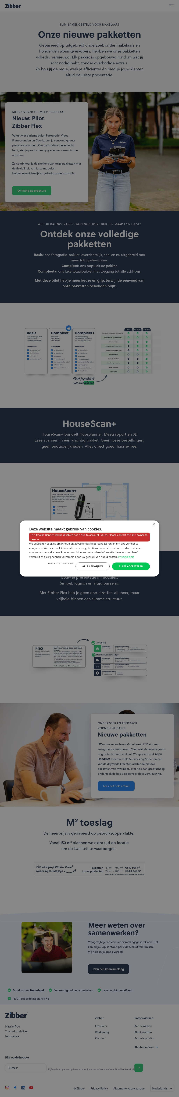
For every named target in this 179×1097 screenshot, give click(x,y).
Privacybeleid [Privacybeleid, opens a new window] (126, 556)
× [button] (153, 524)
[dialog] (89, 548)
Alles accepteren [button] (131, 566)
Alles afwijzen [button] (92, 566)
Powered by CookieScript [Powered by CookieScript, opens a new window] (61, 563)
